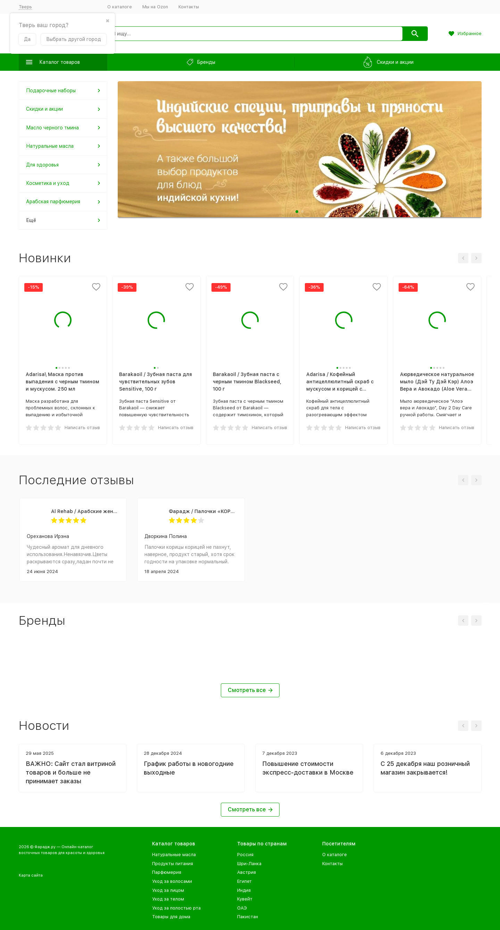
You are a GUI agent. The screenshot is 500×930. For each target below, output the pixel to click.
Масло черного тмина (52, 127)
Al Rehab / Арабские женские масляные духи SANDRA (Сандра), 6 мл (85, 511)
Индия (244, 890)
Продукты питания (172, 863)
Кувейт (244, 899)
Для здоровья (42, 165)
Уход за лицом (168, 890)
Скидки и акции (44, 109)
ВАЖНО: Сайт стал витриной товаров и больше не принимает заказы (71, 772)
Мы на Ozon (155, 6)
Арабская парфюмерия (53, 201)
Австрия (246, 872)
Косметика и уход (47, 183)
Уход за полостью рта (176, 908)
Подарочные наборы (51, 90)
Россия (245, 854)
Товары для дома (171, 916)
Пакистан (247, 916)
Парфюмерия (166, 872)
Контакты (188, 6)
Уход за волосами (172, 881)
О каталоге (119, 6)
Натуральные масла (50, 146)
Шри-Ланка (249, 863)
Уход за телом (168, 899)
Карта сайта (31, 875)
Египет (244, 881)
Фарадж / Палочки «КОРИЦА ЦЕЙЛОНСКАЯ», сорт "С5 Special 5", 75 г (203, 511)
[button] (296, 211)
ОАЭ (242, 908)
